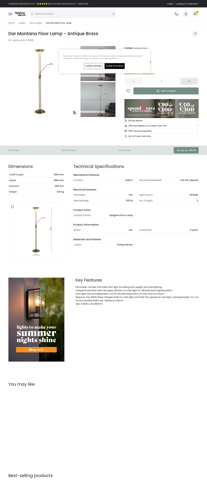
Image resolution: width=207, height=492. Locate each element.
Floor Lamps (36, 23)
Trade (170, 3)
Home (11, 23)
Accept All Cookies (114, 66)
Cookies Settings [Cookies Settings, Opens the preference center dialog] (93, 66)
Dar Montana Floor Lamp (59, 23)
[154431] (161, 81)
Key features (124, 150)
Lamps (22, 23)
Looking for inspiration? (187, 3)
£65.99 (186, 150)
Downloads (13, 150)
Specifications (69, 150)
